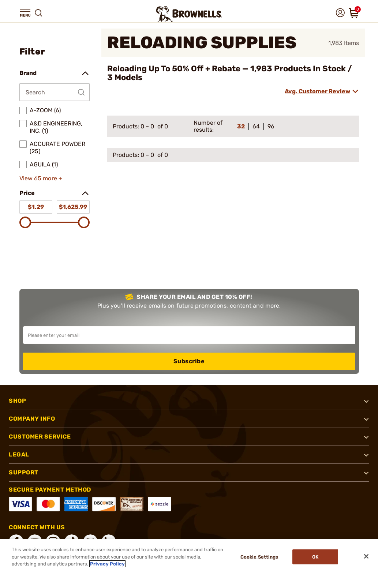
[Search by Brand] (54, 92)
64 (256, 126)
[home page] (189, 14)
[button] (25, 13)
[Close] (366, 556)
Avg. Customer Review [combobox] (317, 91)
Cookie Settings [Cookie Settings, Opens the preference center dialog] (259, 557)
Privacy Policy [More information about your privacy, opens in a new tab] (107, 564)
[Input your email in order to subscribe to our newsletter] (189, 335)
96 (270, 126)
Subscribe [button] (189, 361)
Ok (315, 557)
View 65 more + (40, 178)
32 (241, 126)
